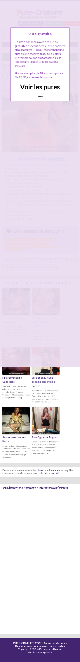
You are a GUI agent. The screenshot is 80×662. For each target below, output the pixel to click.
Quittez (40, 96)
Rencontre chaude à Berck (14, 439)
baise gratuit (51, 473)
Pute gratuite (45, 652)
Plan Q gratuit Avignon (45, 437)
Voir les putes (40, 87)
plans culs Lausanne (48, 470)
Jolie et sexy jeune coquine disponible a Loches (43, 381)
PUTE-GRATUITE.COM (27, 643)
